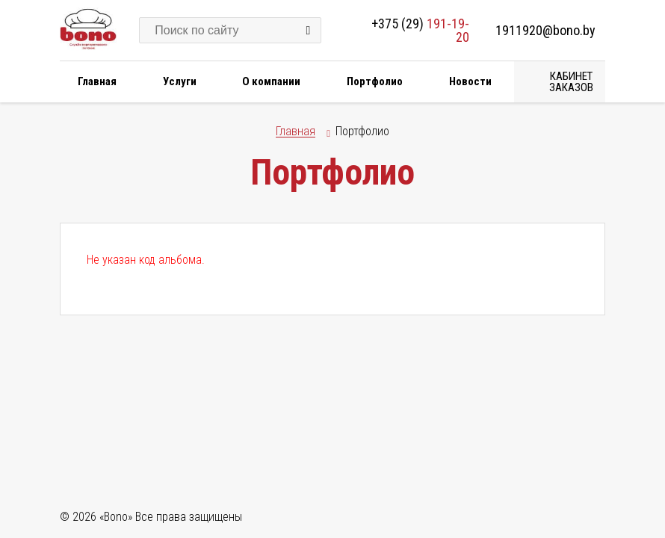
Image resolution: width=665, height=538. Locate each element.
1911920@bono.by (545, 30)
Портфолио (375, 81)
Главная (97, 81)
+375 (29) (420, 30)
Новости (470, 81)
